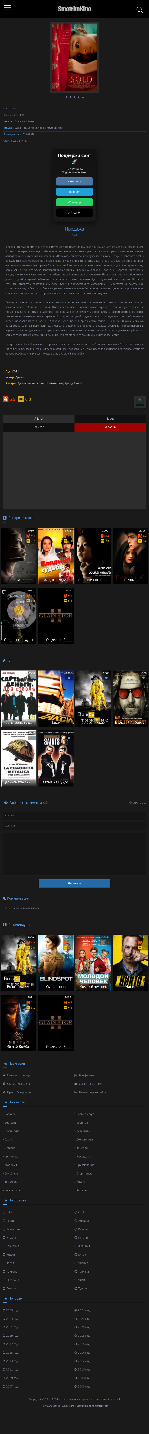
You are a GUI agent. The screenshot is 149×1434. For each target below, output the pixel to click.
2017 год (11, 1362)
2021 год (11, 1345)
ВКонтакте (74, 181)
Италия (10, 1256)
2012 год (82, 1378)
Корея (9, 1281)
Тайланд (82, 1290)
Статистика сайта (17, 1104)
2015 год (11, 1370)
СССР (8, 1231)
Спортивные (83, 1193)
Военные (81, 1143)
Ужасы (79, 1201)
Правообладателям (18, 1113)
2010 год (82, 1387)
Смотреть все (137, 816)
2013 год (11, 1378)
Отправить (74, 897)
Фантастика (12, 1210)
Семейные (11, 1193)
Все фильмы (85, 1096)
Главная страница (17, 1096)
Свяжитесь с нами (89, 1104)
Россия (9, 1240)
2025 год (11, 1328)
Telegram (74, 191)
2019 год (11, 1353)
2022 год (82, 1337)
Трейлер (38, 427)
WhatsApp (74, 202)
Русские (80, 1210)
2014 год (82, 1370)
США (79, 1231)
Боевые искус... (85, 1134)
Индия (9, 1273)
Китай (80, 1273)
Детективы (83, 1151)
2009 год (11, 1395)
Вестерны (10, 1143)
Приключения (85, 1184)
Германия (11, 1265)
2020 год (82, 1345)
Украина (81, 1240)
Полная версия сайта (91, 1113)
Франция (82, 1265)
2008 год (82, 1395)
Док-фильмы (84, 1159)
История (9, 1168)
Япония (81, 1281)
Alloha (38, 418)
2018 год (82, 1353)
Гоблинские (12, 1151)
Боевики (10, 1134)
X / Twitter (74, 212)
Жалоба (110, 427)
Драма (20, 377)
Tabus (110, 418)
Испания (82, 1256)
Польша (10, 1307)
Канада (81, 1248)
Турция (81, 1307)
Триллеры (10, 1201)
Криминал (11, 1176)
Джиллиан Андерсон (32, 383)
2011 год (11, 1387)
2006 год (82, 1404)
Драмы (8, 1159)
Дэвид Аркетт (76, 383)
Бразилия (11, 1298)
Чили (79, 1298)
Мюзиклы (10, 1184)
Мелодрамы (83, 1176)
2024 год (82, 1328)
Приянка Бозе (56, 383)
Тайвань (10, 1290)
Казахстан (11, 1248)
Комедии (81, 1168)
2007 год (11, 1404)
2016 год (82, 1362)
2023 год (11, 1337)
